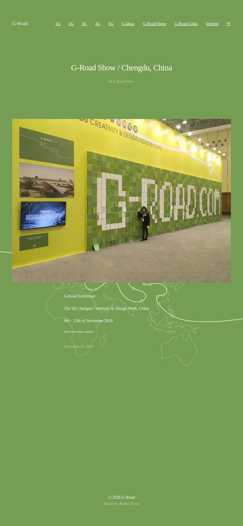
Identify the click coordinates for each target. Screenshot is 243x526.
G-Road (20, 23)
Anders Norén (129, 504)
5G (110, 23)
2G (71, 23)
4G (97, 23)
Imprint (212, 23)
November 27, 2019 (78, 346)
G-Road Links (186, 23)
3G (84, 23)
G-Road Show (154, 23)
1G (58, 23)
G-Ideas (128, 23)
